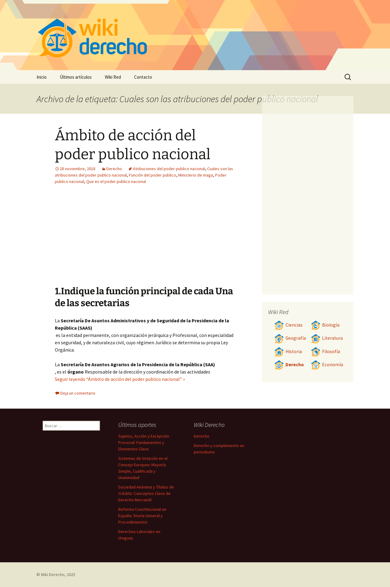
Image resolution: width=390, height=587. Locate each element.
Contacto (143, 77)
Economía (327, 364)
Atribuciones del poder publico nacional (169, 168)
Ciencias (288, 325)
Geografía (290, 338)
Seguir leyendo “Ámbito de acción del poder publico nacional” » (120, 379)
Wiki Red (113, 77)
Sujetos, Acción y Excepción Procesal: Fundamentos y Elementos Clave (143, 442)
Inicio (42, 77)
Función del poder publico (152, 175)
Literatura (327, 338)
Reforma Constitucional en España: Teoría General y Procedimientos (142, 515)
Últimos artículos (76, 77)
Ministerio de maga (195, 175)
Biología (325, 325)
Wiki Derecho (53, 574)
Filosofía (325, 351)
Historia (288, 351)
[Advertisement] (109, 239)
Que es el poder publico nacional (116, 181)
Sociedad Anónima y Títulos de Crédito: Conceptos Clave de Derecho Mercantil (146, 493)
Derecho (114, 168)
